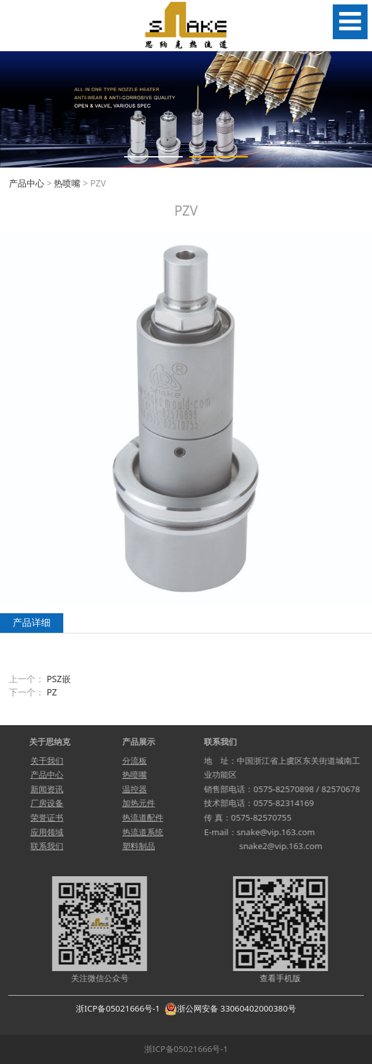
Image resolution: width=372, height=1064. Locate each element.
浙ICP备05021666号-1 (118, 1008)
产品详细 (32, 622)
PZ (52, 692)
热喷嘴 (67, 183)
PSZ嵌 (59, 679)
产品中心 (26, 183)
